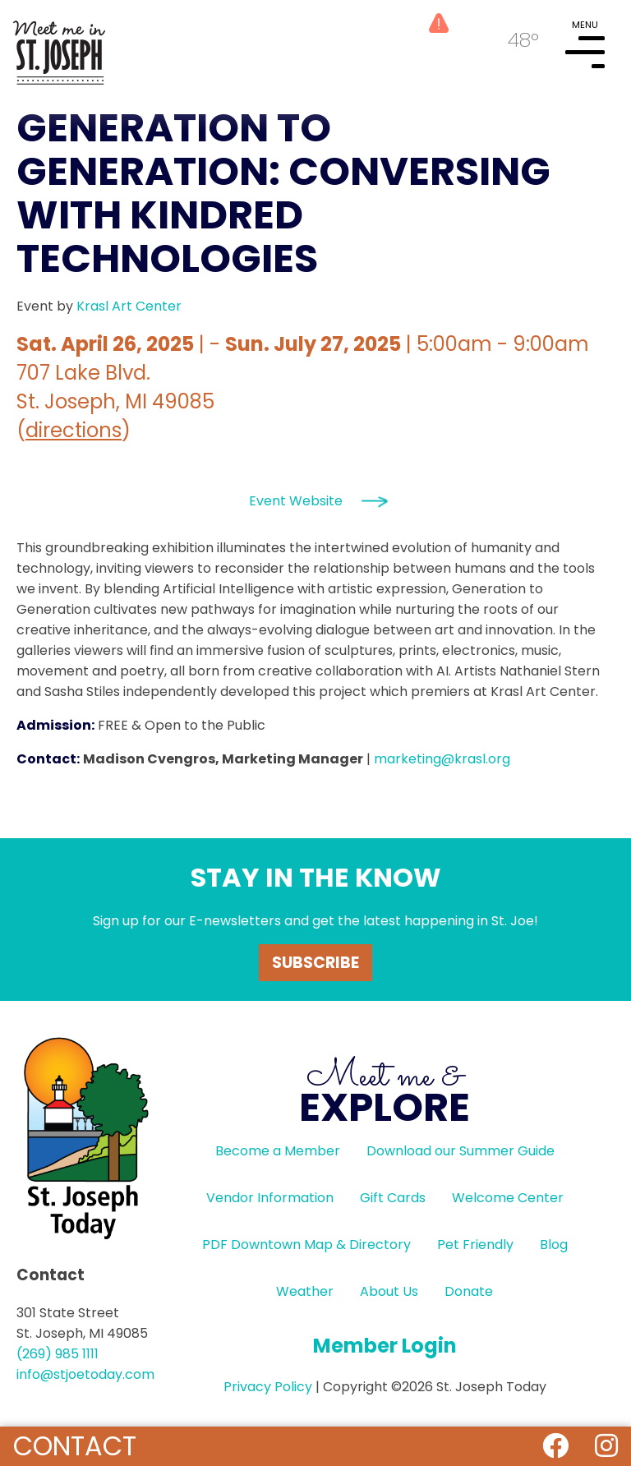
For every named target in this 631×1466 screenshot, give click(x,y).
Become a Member (277, 1150)
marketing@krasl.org (442, 758)
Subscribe (315, 963)
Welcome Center (508, 1197)
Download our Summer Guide (460, 1150)
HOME (59, 46)
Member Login (385, 1345)
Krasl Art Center (129, 306)
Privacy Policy (267, 1386)
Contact (74, 1445)
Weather (305, 1291)
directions (73, 430)
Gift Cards (393, 1197)
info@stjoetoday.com (85, 1374)
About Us (389, 1291)
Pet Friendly (475, 1244)
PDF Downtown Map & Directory (306, 1244)
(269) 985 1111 (57, 1353)
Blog (554, 1244)
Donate (468, 1291)
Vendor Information (270, 1197)
